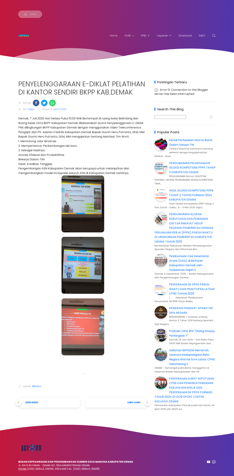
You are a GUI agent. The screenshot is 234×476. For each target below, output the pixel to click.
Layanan (164, 35)
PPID (145, 35)
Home (114, 35)
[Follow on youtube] (208, 462)
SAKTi (202, 35)
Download (185, 35)
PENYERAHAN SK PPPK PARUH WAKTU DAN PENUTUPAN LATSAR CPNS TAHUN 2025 (192, 289)
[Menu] (30, 14)
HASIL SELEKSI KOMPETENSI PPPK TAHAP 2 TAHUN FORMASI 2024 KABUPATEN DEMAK (191, 195)
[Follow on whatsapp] (214, 462)
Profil (129, 35)
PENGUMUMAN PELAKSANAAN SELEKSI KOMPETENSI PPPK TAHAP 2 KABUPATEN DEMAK (192, 167)
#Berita (36, 386)
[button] (36, 103)
